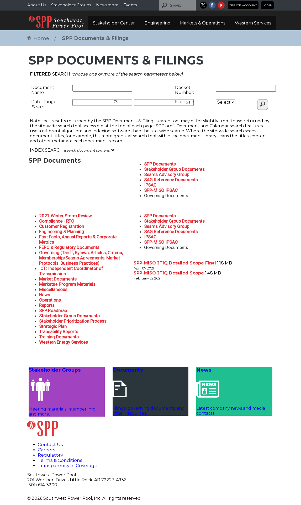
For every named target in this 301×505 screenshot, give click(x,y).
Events (130, 4)
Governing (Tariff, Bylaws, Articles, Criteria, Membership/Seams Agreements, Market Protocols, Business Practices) (81, 258)
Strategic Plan (53, 326)
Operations (50, 300)
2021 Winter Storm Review (65, 215)
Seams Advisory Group (166, 174)
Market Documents (58, 279)
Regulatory (50, 455)
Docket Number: (184, 90)
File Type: (185, 101)
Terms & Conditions (60, 460)
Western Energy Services (63, 342)
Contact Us (50, 444)
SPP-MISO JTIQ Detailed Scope (169, 273)
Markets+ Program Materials (67, 284)
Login (267, 5)
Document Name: (42, 90)
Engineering (158, 23)
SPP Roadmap (53, 310)
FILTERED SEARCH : (106, 74)
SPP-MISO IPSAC (161, 190)
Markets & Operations (202, 23)
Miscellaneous (53, 289)
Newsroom (107, 4)
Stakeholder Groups (71, 4)
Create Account (243, 5)
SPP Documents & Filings (95, 38)
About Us (36, 4)
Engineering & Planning (61, 231)
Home (38, 38)
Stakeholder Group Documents (174, 169)
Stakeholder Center (114, 23)
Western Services (253, 23)
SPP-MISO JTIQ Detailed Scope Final (175, 263)
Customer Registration (61, 226)
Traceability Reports (58, 331)
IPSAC (150, 185)
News (44, 294)
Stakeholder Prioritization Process (73, 321)
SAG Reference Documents (171, 179)
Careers (46, 449)
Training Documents (59, 336)
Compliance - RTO (56, 221)
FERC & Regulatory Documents (69, 247)
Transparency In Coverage (67, 465)
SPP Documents (160, 164)
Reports (47, 305)
